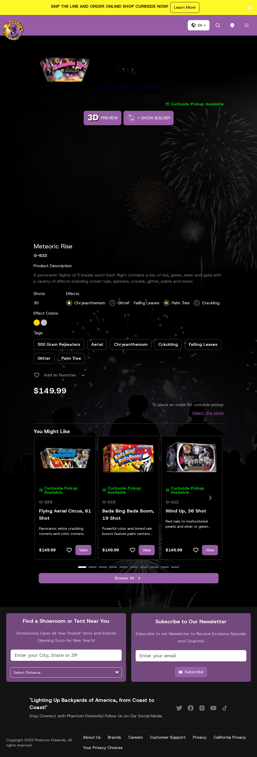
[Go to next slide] (210, 497)
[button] (198, 25)
